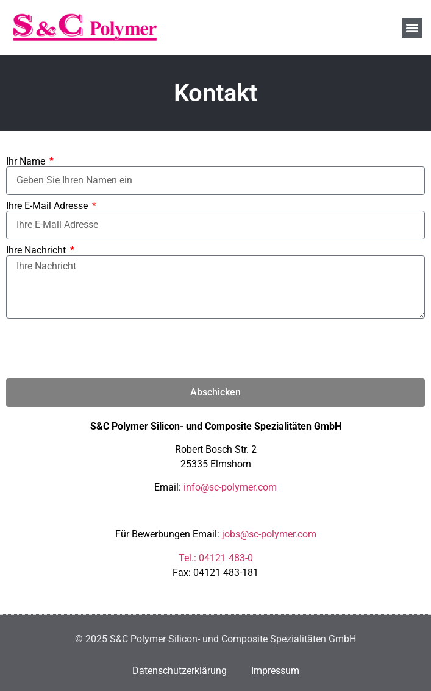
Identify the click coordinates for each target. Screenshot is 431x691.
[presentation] (98, 348)
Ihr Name (27, 161)
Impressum (275, 670)
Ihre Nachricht (37, 250)
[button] (412, 28)
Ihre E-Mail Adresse (48, 206)
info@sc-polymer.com (230, 487)
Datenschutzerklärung (179, 670)
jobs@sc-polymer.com (269, 534)
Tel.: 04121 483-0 (216, 558)
